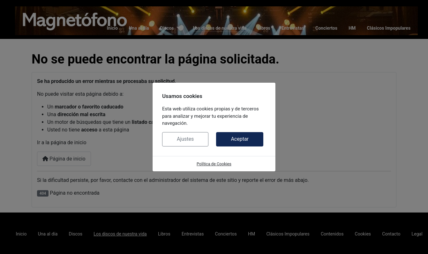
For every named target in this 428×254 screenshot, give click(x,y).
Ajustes (185, 139)
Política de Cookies (214, 163)
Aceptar (240, 139)
